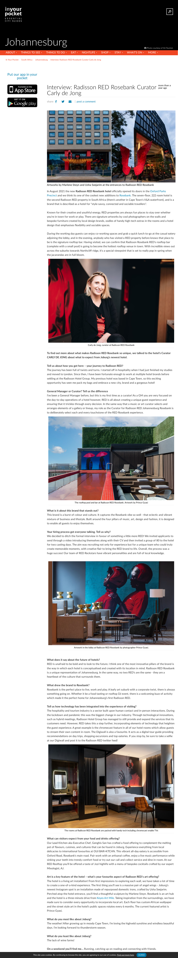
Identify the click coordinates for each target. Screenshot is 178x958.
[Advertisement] (111, 71)
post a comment (86, 101)
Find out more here (125, 955)
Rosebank (125, 195)
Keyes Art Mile (105, 898)
